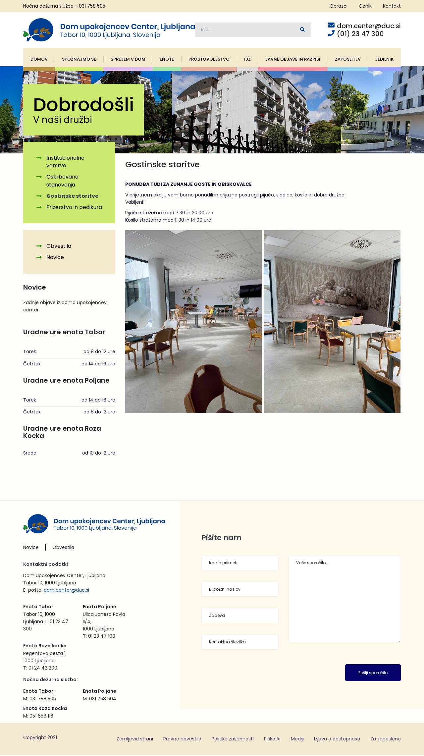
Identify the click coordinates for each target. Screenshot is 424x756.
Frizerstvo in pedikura (74, 208)
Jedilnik (384, 60)
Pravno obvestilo (182, 739)
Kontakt (392, 6)
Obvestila (58, 247)
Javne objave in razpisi (292, 60)
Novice (55, 258)
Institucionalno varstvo (65, 162)
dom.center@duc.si (66, 591)
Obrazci (338, 6)
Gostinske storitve (72, 196)
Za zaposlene (385, 739)
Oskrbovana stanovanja (62, 181)
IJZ (247, 60)
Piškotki (272, 739)
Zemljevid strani (135, 739)
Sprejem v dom (128, 60)
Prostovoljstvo (209, 60)
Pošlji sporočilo (373, 673)
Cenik (365, 6)
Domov (39, 60)
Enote (167, 60)
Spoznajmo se (79, 60)
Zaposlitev (348, 60)
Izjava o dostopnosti (337, 739)
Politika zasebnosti (233, 739)
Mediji (297, 739)
